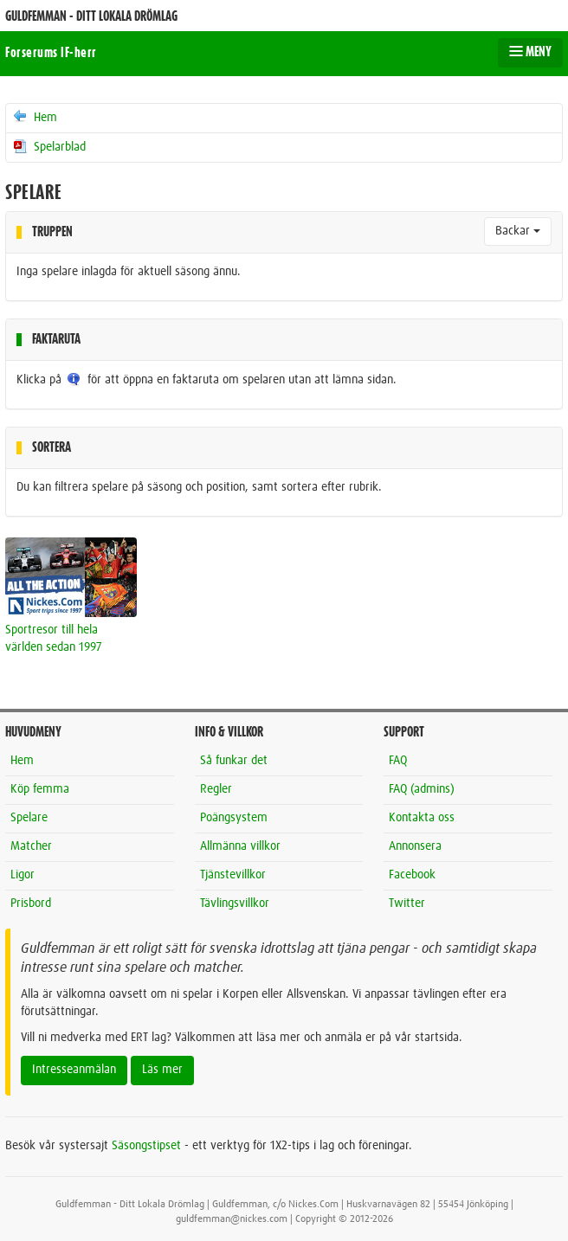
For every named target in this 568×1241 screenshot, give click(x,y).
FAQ (398, 761)
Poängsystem (234, 818)
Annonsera (415, 846)
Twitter (407, 903)
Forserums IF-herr (51, 53)
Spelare (29, 818)
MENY (530, 52)
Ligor (22, 875)
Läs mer (162, 1070)
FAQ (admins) (422, 789)
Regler (216, 789)
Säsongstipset (146, 1146)
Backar (517, 231)
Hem (34, 116)
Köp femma (39, 789)
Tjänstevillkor (233, 875)
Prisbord (30, 903)
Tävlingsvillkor (234, 903)
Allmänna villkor (240, 846)
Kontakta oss (422, 818)
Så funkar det (234, 761)
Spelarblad (48, 146)
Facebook (412, 875)
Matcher (31, 846)
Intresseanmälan (74, 1070)
